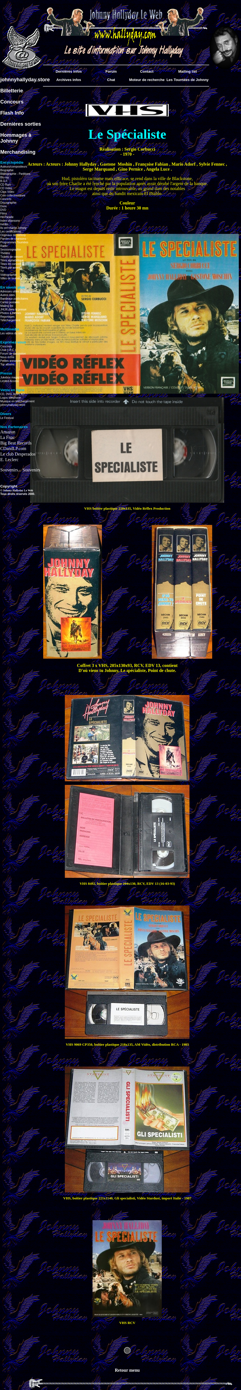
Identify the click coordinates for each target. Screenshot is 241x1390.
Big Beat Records (16, 443)
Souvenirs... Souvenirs (20, 469)
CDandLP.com (13, 448)
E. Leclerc (9, 459)
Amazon (7, 431)
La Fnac (7, 437)
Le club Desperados (17, 454)
